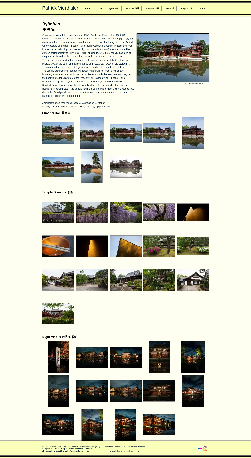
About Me (109, 447)
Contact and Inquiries (136, 447)
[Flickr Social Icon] (200, 448)
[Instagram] (205, 448)
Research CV (119, 447)
